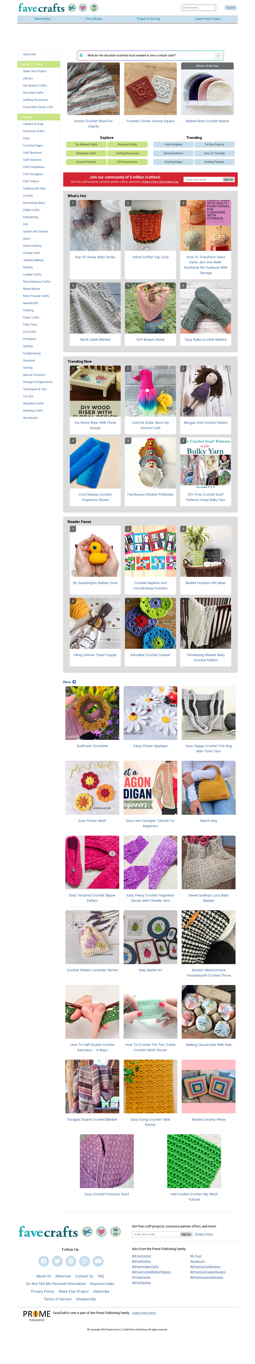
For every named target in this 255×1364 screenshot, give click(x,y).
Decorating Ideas (34, 203)
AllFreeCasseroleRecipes (206, 1277)
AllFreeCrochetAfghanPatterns (151, 1272)
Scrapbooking (32, 353)
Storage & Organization (38, 382)
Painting (28, 310)
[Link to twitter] (57, 1261)
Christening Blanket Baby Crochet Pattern (206, 657)
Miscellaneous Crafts (37, 281)
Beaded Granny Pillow (208, 1119)
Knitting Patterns (215, 162)
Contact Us (84, 1276)
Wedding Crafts (33, 410)
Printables (29, 339)
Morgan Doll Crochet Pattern (206, 422)
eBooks (28, 78)
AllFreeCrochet (141, 1256)
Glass (26, 238)
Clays (26, 138)
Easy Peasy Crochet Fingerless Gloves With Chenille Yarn (150, 898)
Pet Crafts (29, 332)
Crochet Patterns (86, 162)
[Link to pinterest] (70, 1261)
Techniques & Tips (35, 389)
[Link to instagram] (84, 1261)
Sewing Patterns (173, 153)
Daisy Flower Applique (150, 746)
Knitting (28, 267)
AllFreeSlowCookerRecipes (208, 1272)
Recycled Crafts (33, 92)
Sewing (28, 367)
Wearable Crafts (33, 403)
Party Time (30, 324)
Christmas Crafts (34, 131)
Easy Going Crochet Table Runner (150, 1122)
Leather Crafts (32, 274)
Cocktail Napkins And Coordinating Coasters (150, 585)
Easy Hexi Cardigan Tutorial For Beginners (150, 823)
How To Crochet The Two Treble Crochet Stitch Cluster (150, 1047)
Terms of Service (58, 1299)
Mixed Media (31, 289)
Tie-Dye (28, 396)
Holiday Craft (31, 253)
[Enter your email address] (156, 1234)
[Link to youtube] (98, 1261)
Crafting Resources (35, 100)
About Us (43, 1276)
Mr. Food (195, 1256)
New (69, 682)
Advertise (63, 1276)
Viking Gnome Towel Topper (95, 655)
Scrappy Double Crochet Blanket (92, 1119)
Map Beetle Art (150, 970)
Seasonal (29, 360)
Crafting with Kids (34, 188)
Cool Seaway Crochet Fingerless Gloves (95, 497)
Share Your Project (34, 71)
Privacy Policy (150, 181)
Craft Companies (33, 167)
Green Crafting (32, 246)
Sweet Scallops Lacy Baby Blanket (208, 898)
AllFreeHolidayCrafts (145, 1266)
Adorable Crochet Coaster (150, 655)
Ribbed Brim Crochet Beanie (207, 121)
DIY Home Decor (127, 162)
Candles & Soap (33, 124)
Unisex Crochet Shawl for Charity (93, 123)
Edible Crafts (31, 210)
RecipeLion (197, 1261)
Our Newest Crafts (35, 85)
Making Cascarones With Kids (209, 1045)
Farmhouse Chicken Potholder (150, 494)
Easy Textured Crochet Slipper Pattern (92, 898)
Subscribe (29, 54)
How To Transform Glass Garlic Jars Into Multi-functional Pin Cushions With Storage (205, 265)
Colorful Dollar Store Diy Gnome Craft (150, 425)
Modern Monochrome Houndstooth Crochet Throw (209, 973)
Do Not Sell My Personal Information (56, 1283)
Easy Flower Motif (92, 821)
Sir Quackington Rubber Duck (95, 583)
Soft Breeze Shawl (150, 339)
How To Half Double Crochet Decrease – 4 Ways (92, 1047)
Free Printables (173, 144)
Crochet (28, 195)
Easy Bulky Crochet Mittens (206, 339)
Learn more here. (144, 1313)
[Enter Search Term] (199, 8)
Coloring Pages (33, 145)
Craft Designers (33, 174)
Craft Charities (32, 160)
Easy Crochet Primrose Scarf (107, 1194)
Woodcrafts (30, 418)
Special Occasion (34, 375)
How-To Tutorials (214, 153)
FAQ (101, 1276)
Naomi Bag (208, 821)
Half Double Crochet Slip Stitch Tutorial (194, 1197)
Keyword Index (102, 1283)
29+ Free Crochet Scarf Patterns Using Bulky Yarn (205, 497)
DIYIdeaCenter (141, 1277)
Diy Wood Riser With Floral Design (95, 425)
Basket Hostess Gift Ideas (206, 583)
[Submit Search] (231, 7)
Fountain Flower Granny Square (150, 121)
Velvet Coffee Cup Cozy (150, 257)
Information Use (169, 181)
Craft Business (32, 152)
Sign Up (228, 179)
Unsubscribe (86, 1299)
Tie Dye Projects (214, 144)
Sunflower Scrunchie (92, 746)
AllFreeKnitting (141, 1261)
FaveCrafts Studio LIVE (38, 107)
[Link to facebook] (43, 1261)
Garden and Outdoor (35, 231)
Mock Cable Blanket (95, 339)
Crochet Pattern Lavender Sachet (92, 970)
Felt (25, 224)
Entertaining (30, 217)
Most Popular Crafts (36, 296)
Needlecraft (30, 303)
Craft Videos (31, 181)
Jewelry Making (33, 260)
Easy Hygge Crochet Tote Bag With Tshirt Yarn (209, 748)
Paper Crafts (31, 317)
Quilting (28, 346)
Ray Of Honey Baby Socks (95, 257)
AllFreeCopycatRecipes (205, 1266)
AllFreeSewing (141, 1282)
